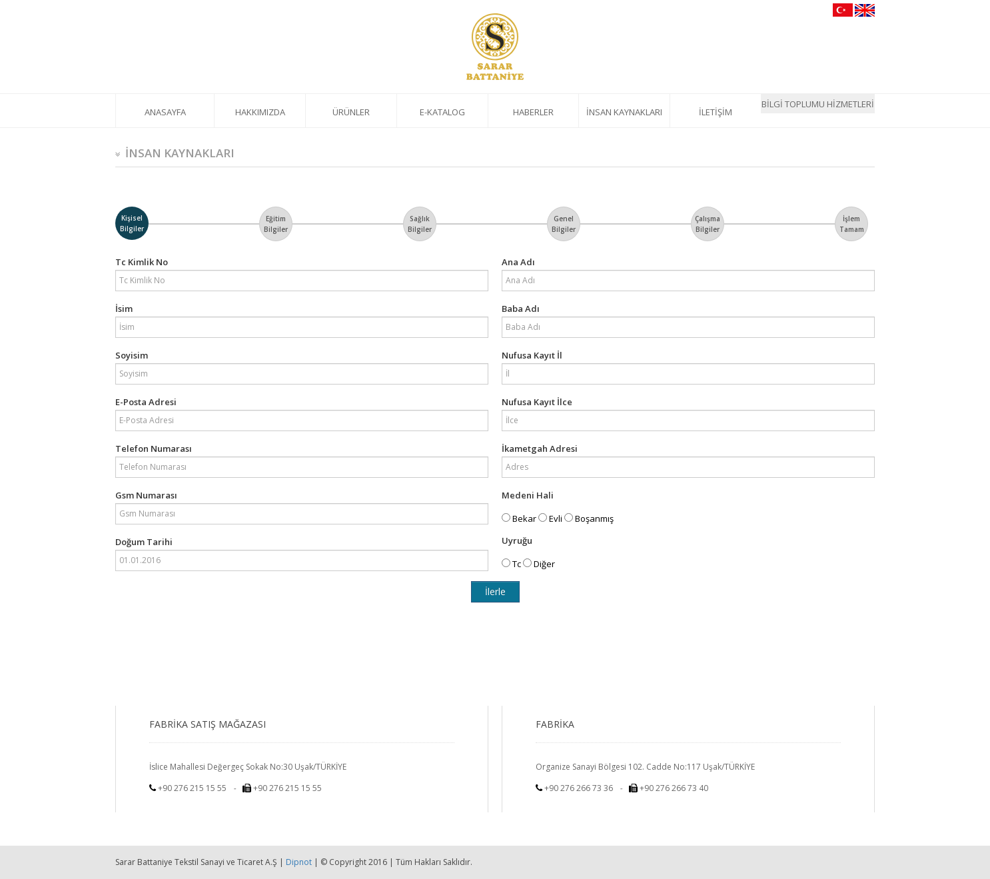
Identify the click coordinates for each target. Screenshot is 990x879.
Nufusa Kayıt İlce (537, 402)
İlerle (495, 591)
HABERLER (533, 112)
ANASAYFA (165, 112)
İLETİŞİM (715, 112)
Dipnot (299, 862)
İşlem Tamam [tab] (851, 224)
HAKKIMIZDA (260, 112)
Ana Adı (518, 262)
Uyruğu (517, 540)
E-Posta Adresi (146, 402)
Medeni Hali (528, 495)
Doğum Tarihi (144, 542)
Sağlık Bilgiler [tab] (420, 224)
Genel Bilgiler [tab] (564, 224)
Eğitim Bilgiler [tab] (276, 224)
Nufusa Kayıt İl (532, 355)
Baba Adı (521, 309)
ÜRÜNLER (351, 112)
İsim (124, 309)
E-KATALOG (442, 112)
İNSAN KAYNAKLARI (624, 112)
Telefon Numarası (153, 448)
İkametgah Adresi (540, 448)
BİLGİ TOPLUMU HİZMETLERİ (817, 104)
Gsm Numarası (146, 495)
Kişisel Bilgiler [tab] (132, 223)
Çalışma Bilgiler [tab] (707, 224)
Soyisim (131, 355)
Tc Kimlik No (141, 262)
